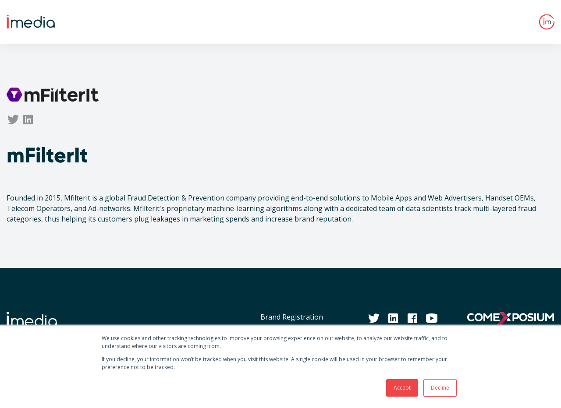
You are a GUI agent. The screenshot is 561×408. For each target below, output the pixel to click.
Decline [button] (440, 387)
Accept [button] (402, 387)
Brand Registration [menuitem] (291, 317)
